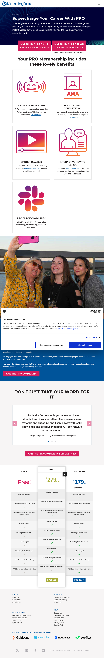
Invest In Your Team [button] (69, 45)
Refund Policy (59, 618)
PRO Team (79, 580)
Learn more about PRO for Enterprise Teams (69, 52)
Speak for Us (17, 623)
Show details (91, 338)
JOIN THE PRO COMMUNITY (50, 373)
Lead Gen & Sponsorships (21, 615)
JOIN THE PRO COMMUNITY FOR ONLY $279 (52, 453)
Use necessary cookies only (51, 345)
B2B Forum (58, 602)
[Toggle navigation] (99, 3)
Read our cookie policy (68, 329)
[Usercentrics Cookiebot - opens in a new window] (91, 311)
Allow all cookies (85, 345)
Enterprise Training (60, 600)
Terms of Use (58, 620)
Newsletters (16, 602)
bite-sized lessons (31, 168)
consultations (72, 117)
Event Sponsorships (19, 618)
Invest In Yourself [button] (34, 45)
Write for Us (16, 620)
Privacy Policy (59, 623)
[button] (15, 423)
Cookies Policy (59, 625)
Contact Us (58, 613)
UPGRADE (51, 580)
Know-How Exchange (61, 615)
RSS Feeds (16, 600)
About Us (15, 597)
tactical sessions (72, 168)
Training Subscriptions (62, 597)
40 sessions (36, 115)
